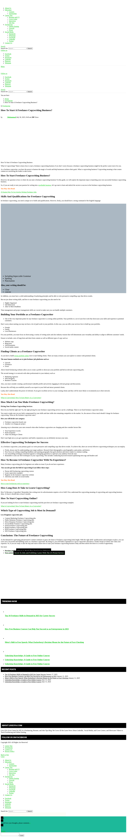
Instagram (12, 34)
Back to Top (5, 755)
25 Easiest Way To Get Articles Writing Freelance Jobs (19, 192)
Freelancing (9, 24)
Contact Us (8, 43)
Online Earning (14, 26)
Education (8, 10)
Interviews (12, 21)
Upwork (11, 28)
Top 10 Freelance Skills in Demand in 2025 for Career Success (30, 616)
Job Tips (11, 23)
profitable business (45, 185)
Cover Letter (13, 19)
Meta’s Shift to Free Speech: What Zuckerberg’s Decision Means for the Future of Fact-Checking (44, 642)
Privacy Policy (9, 751)
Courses (11, 12)
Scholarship (13, 13)
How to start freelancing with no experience (15, 483)
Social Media (9, 32)
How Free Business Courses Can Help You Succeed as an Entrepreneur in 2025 (37, 629)
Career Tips (8, 15)
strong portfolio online (21, 356)
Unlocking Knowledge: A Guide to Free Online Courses (27, 656)
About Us (8, 8)
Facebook (12, 37)
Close (2, 757)
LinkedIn (12, 39)
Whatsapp (12, 35)
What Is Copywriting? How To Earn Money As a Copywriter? (21, 398)
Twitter (11, 41)
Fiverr (11, 30)
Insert (23, 836)
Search (30, 48)
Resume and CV (14, 17)
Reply (3, 831)
